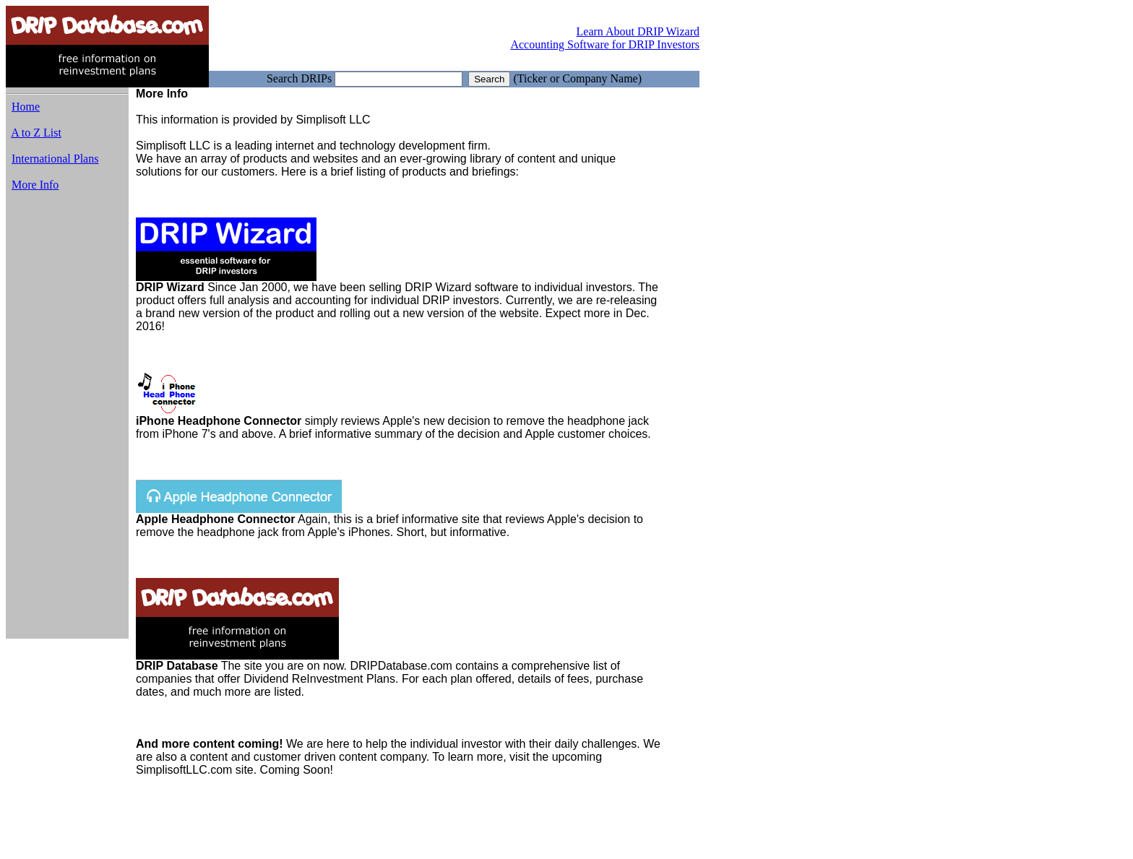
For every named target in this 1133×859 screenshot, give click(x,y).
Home (26, 106)
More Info (35, 184)
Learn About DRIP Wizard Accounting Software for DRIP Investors (604, 38)
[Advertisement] (67, 421)
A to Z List (36, 132)
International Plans (55, 158)
